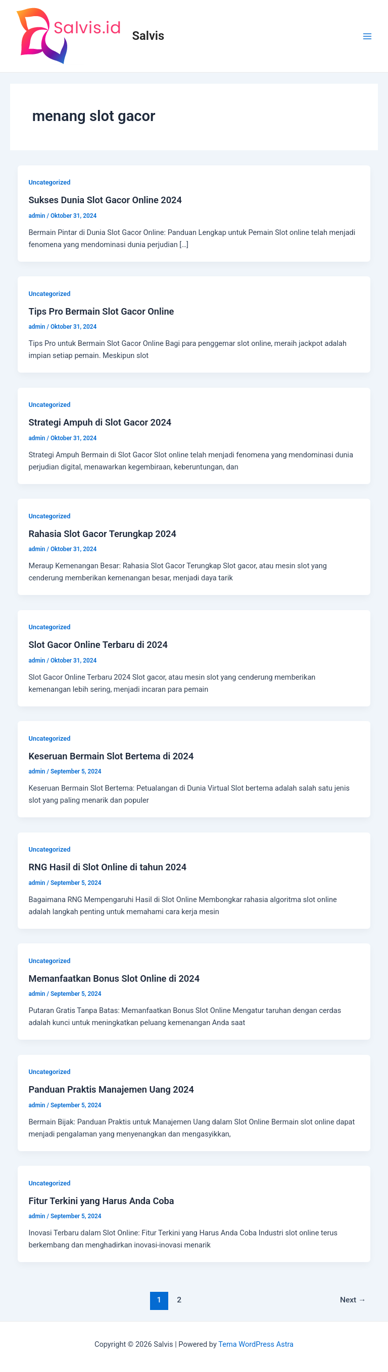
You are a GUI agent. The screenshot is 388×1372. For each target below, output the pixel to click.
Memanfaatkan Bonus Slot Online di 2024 (114, 978)
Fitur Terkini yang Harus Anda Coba (101, 1201)
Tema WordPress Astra (256, 1344)
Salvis (148, 36)
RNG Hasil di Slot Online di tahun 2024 (107, 867)
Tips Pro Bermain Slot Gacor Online (101, 311)
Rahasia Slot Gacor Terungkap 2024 (102, 533)
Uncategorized (49, 182)
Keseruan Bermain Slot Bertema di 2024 (110, 756)
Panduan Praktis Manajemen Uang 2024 (111, 1089)
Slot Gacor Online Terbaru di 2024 (97, 644)
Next (353, 1299)
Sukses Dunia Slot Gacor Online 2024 (104, 200)
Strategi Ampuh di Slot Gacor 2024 (99, 422)
